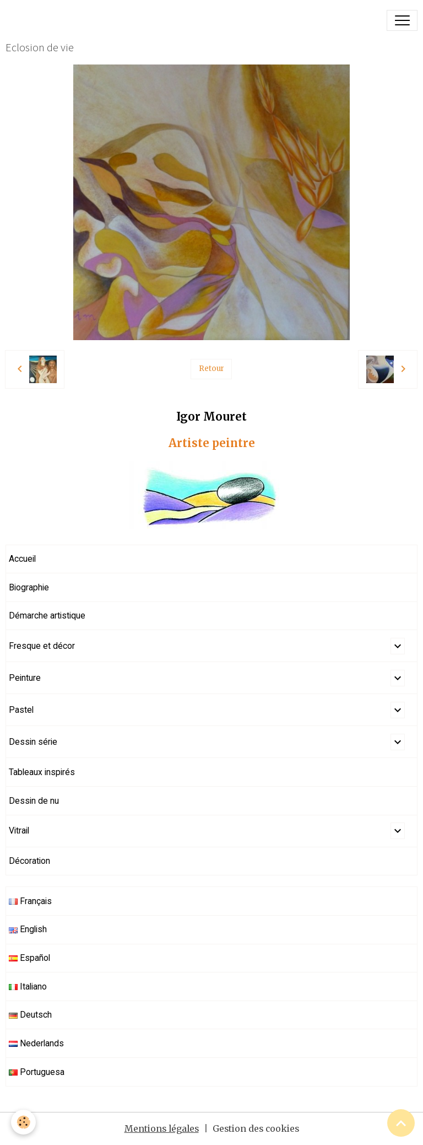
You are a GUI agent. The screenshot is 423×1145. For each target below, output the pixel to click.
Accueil (22, 558)
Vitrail (19, 830)
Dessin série (33, 742)
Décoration (29, 861)
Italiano (28, 986)
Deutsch (30, 1014)
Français (30, 901)
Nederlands (36, 1043)
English (28, 929)
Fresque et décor (42, 646)
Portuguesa (36, 1072)
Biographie (29, 587)
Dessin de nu (34, 800)
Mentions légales (161, 1129)
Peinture (25, 678)
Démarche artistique (47, 615)
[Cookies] (23, 1122)
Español (29, 958)
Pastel (21, 710)
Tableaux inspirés (42, 772)
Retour (211, 368)
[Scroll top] (401, 1123)
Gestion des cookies (256, 1129)
